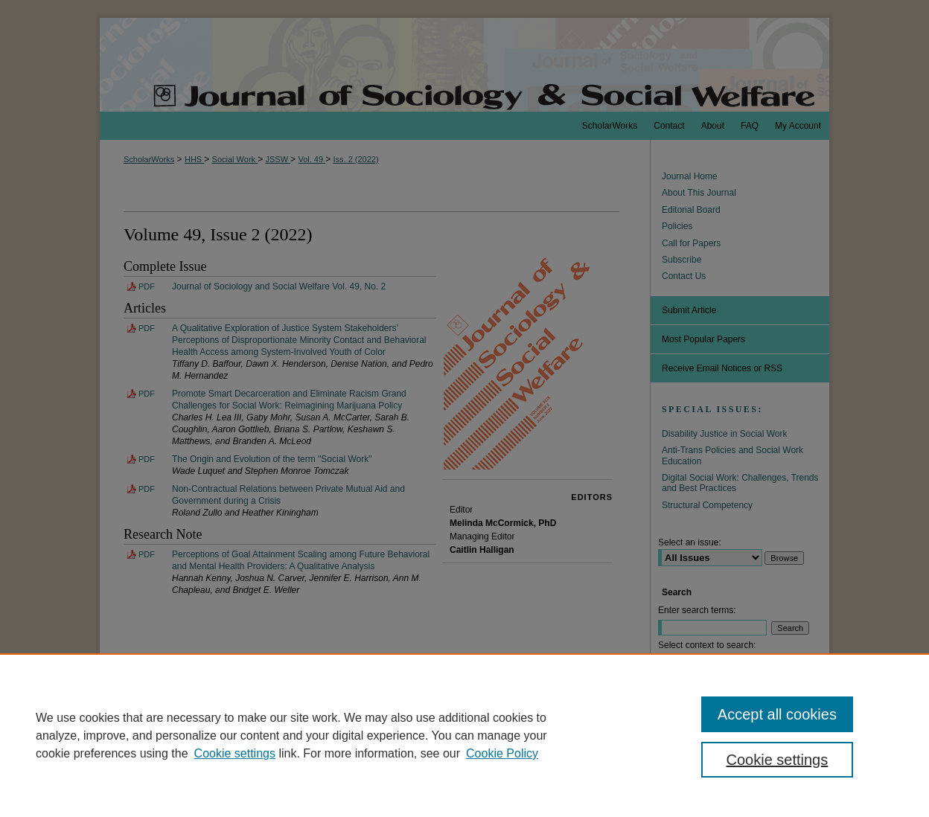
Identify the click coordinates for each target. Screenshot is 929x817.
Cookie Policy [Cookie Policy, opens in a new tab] (502, 753)
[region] (464, 735)
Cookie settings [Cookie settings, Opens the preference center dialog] (778, 760)
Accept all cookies (777, 714)
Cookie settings (234, 753)
